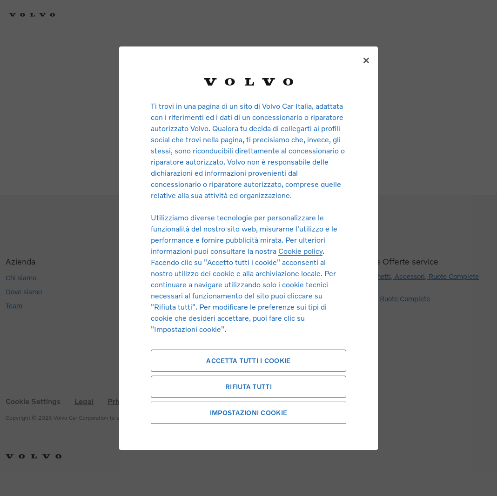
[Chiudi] (366, 60)
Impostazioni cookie (248, 413)
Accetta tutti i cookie (248, 360)
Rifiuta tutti (248, 386)
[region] (248, 248)
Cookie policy (300, 250)
